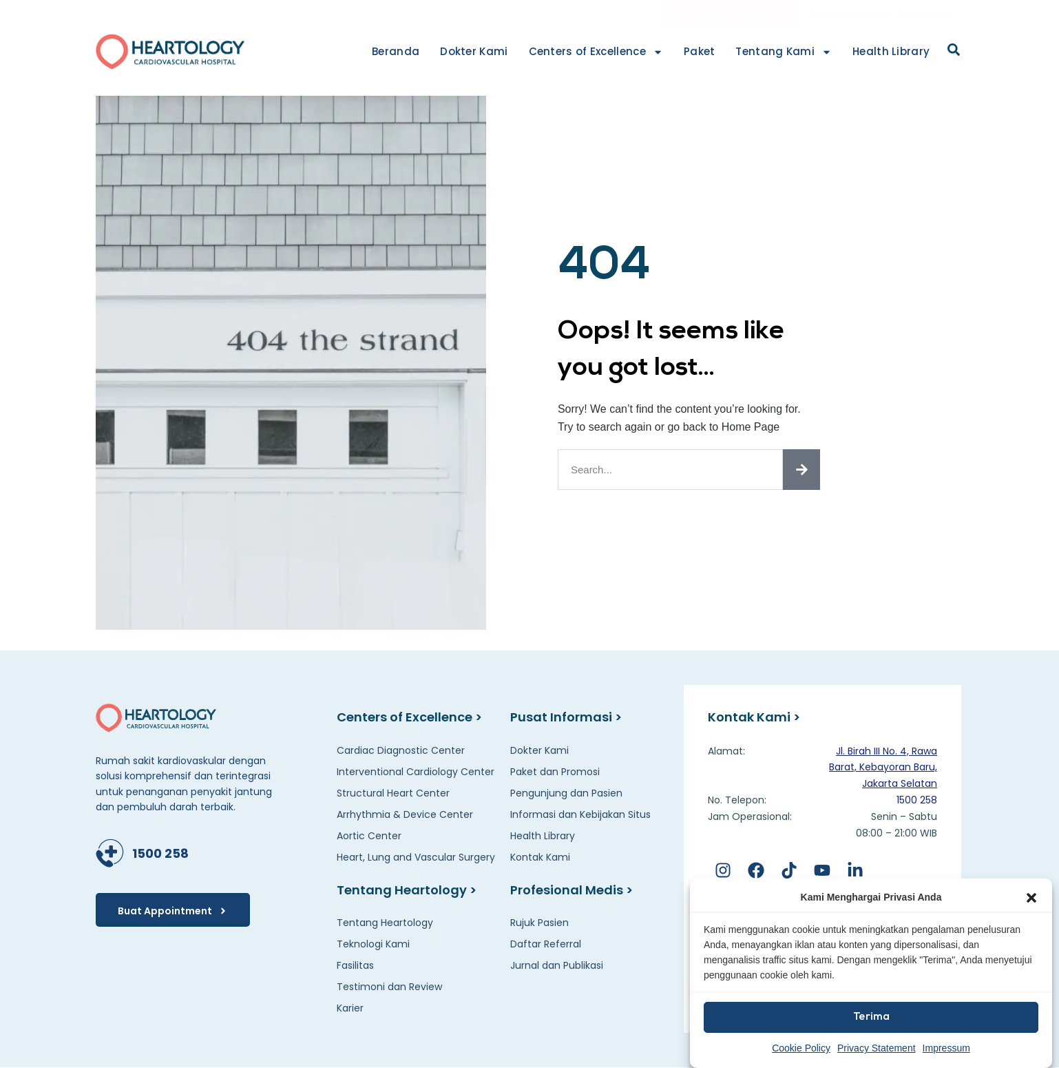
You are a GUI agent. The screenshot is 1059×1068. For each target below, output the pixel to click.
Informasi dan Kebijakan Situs (580, 814)
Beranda (395, 51)
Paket (699, 51)
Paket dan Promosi (555, 772)
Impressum (946, 1048)
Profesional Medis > (571, 889)
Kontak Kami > (754, 717)
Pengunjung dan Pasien (566, 793)
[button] (1031, 898)
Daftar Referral (545, 944)
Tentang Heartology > (406, 889)
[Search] (801, 469)
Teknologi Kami (373, 944)
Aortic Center (369, 836)
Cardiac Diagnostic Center (401, 750)
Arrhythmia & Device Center (405, 814)
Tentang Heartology (385, 923)
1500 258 (160, 853)
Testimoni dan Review (389, 987)
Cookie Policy (801, 1048)
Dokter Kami (473, 51)
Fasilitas (355, 965)
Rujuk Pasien (539, 923)
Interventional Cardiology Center (415, 772)
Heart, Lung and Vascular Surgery (416, 857)
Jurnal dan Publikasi (556, 965)
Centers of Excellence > (409, 717)
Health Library (891, 51)
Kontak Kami (925, 13)
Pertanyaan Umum (850, 13)
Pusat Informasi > (566, 717)
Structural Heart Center (393, 793)
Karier (350, 1008)
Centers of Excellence (596, 52)
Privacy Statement (876, 1048)
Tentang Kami (783, 52)
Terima (871, 1017)
